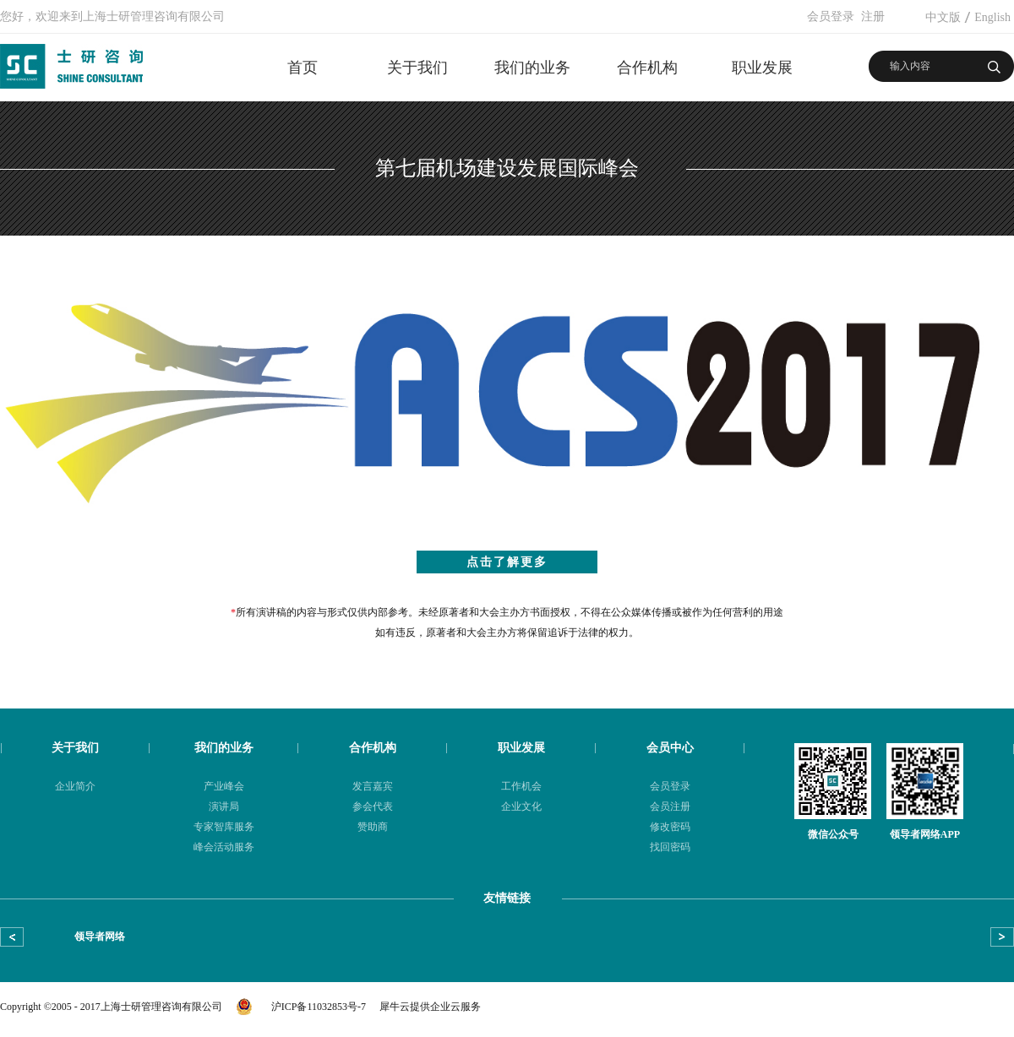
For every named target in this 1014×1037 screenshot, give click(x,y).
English (992, 17)
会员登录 (830, 16)
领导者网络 (99, 936)
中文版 (943, 17)
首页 (302, 67)
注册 (873, 16)
